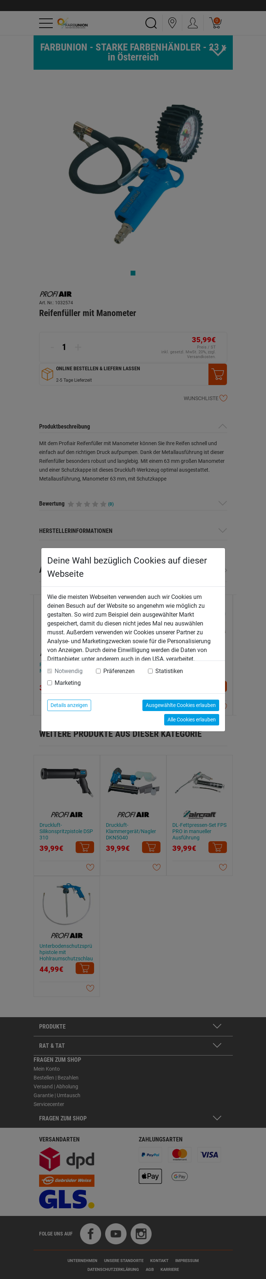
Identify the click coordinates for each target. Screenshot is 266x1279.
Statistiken (169, 671)
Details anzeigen (69, 705)
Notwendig (69, 671)
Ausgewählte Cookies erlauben (181, 705)
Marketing (68, 682)
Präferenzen (119, 671)
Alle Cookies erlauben (191, 719)
